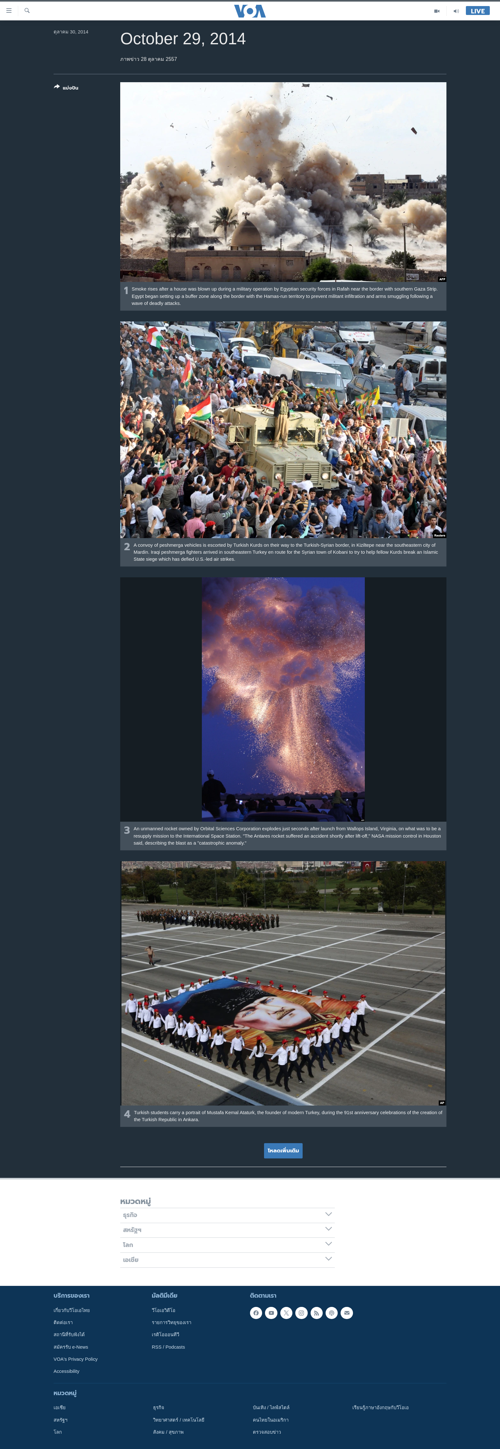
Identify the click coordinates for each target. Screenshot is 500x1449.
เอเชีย (60, 1407)
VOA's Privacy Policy (76, 1359)
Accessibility (66, 1371)
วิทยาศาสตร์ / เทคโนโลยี (178, 1419)
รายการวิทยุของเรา (171, 1322)
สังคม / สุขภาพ (168, 1432)
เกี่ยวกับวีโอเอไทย (72, 1310)
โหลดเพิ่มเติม (283, 1150)
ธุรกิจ (158, 1407)
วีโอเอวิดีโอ (163, 1310)
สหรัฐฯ (60, 1419)
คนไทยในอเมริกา (271, 1419)
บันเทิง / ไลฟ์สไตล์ (271, 1407)
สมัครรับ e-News (71, 1346)
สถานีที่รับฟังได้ (69, 1334)
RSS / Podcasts (168, 1346)
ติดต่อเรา (63, 1322)
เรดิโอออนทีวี (165, 1334)
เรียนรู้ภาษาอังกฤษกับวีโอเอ (380, 1407)
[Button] (66, 88)
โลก (58, 1432)
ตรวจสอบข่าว (267, 1432)
